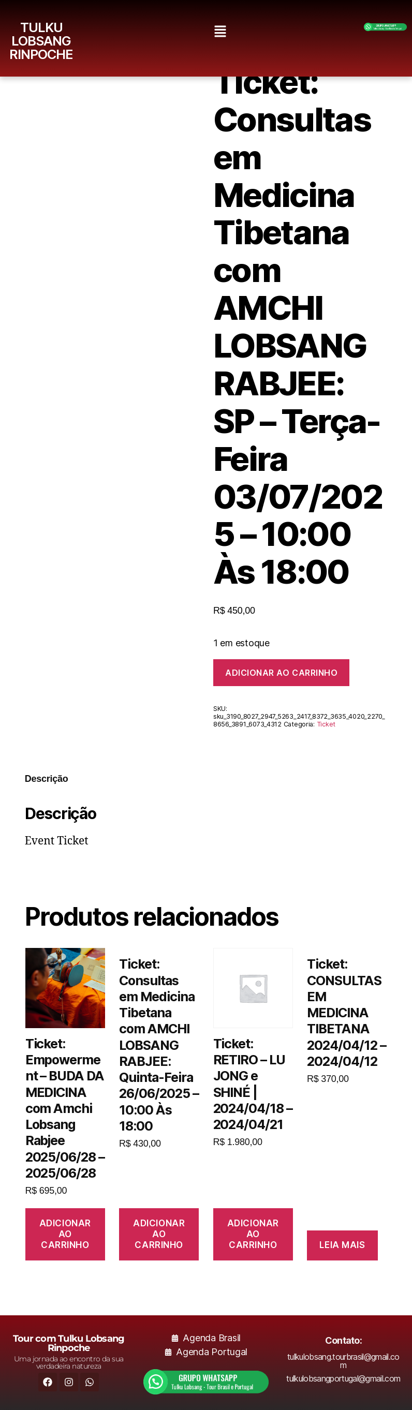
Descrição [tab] (46, 779)
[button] (220, 32)
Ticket (326, 724)
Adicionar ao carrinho (281, 672)
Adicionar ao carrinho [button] (65, 1234)
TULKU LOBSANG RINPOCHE (41, 39)
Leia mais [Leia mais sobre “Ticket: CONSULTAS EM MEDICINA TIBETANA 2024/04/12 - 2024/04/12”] (342, 1245)
